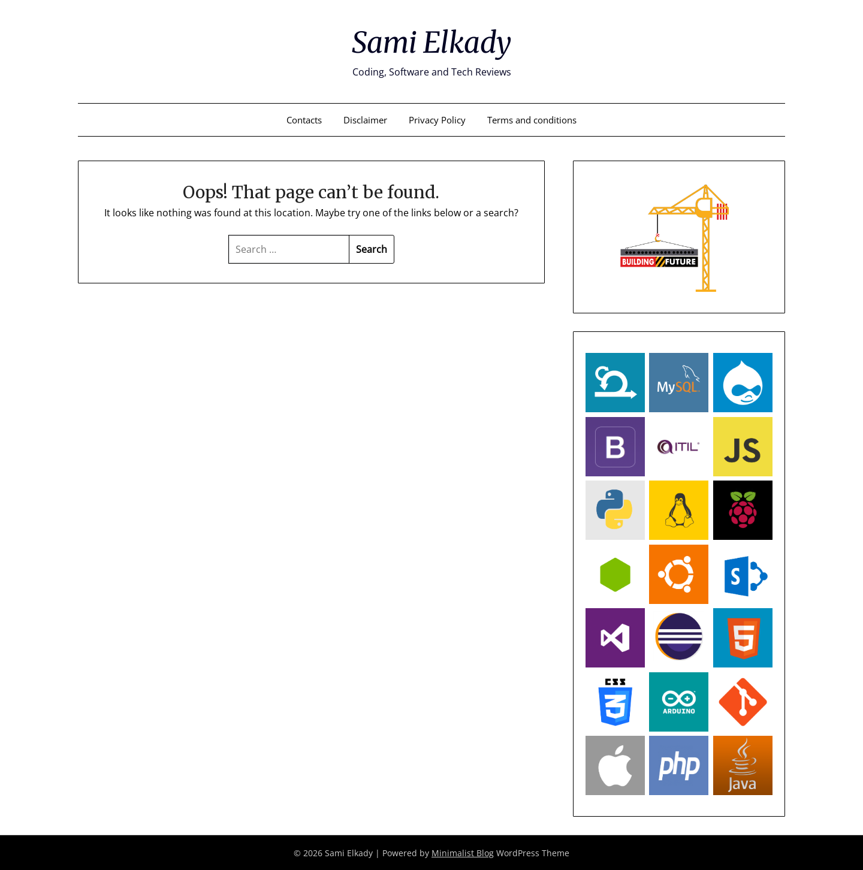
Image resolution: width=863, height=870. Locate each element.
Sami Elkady (431, 43)
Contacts (304, 119)
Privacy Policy (437, 119)
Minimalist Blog (463, 852)
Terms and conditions (532, 119)
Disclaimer (365, 119)
